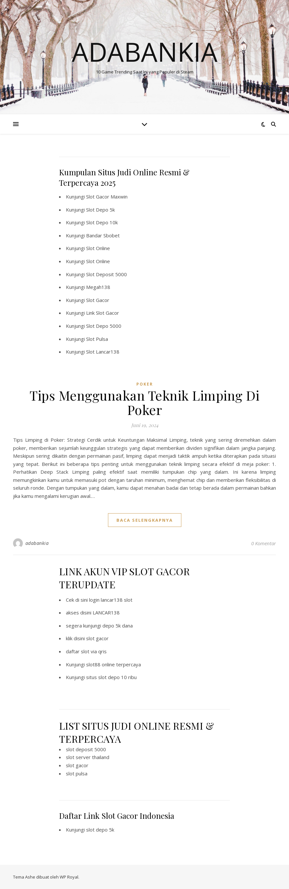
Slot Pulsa (97, 339)
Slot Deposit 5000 (106, 274)
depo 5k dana (117, 625)
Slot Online (98, 248)
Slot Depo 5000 (103, 326)
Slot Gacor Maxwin (107, 196)
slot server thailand (87, 757)
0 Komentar (263, 543)
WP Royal (69, 877)
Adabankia (145, 52)
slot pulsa (76, 773)
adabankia (37, 543)
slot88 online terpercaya (113, 664)
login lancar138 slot (110, 599)
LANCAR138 (106, 612)
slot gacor (97, 638)
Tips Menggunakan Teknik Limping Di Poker (144, 402)
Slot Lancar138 (102, 351)
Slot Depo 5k (100, 209)
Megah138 (98, 287)
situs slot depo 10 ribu (111, 677)
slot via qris (94, 651)
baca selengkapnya (144, 520)
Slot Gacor (97, 300)
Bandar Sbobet (103, 235)
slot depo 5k (100, 829)
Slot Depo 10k (102, 222)
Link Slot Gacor (102, 313)
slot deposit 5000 (86, 749)
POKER (144, 384)
